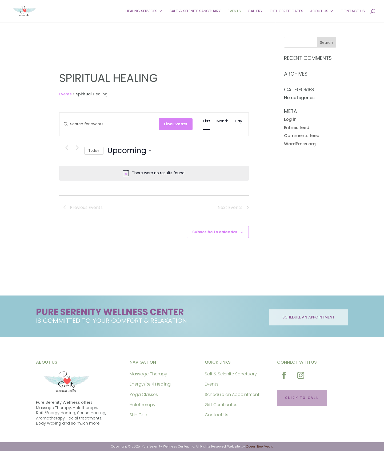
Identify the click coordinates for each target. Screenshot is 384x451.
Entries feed (296, 128)
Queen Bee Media (259, 446)
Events (234, 11)
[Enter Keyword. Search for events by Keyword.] (109, 124)
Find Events (175, 124)
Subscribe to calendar (215, 232)
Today (94, 150)
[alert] (154, 173)
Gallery (255, 11)
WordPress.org (300, 144)
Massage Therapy (148, 374)
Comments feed (301, 136)
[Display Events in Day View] (238, 121)
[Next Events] (77, 148)
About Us (319, 11)
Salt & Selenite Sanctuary (195, 11)
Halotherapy (142, 405)
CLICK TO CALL (302, 397)
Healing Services (141, 11)
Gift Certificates (286, 11)
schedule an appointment (308, 317)
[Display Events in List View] (206, 121)
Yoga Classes (144, 394)
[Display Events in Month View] (223, 121)
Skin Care (139, 415)
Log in (290, 119)
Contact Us (353, 11)
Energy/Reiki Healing (150, 384)
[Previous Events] (66, 148)
